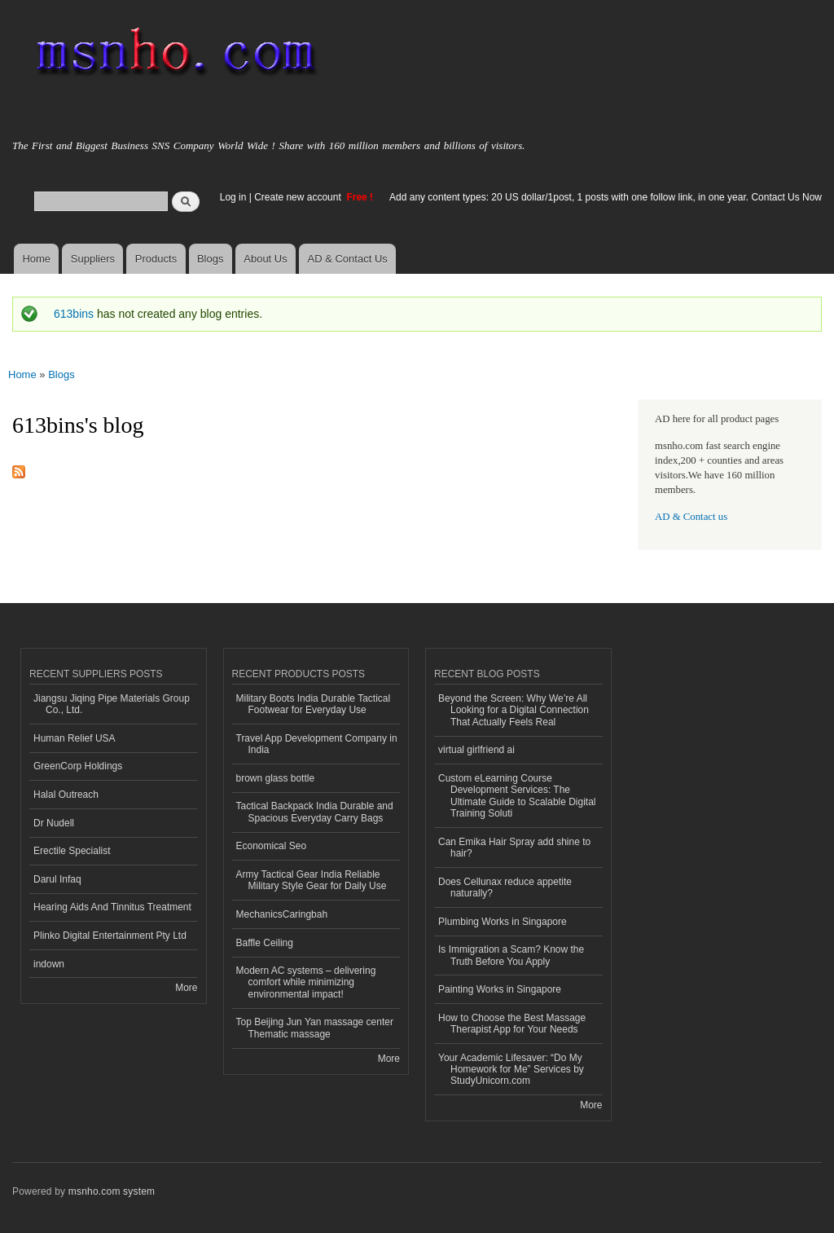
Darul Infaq (57, 879)
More (186, 987)
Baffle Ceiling (264, 943)
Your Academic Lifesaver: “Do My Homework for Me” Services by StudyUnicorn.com (511, 1069)
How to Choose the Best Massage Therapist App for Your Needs (512, 1023)
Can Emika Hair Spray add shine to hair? (514, 847)
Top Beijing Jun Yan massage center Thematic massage (314, 1027)
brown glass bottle (275, 778)
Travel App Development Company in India (316, 744)
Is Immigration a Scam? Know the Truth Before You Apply (511, 955)
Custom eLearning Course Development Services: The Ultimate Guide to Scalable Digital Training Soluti (517, 796)
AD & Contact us (691, 516)
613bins (74, 313)
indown (48, 964)
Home (36, 259)
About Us (265, 259)
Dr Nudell (53, 823)
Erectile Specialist (72, 850)
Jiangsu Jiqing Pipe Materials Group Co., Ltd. (111, 704)
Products (156, 259)
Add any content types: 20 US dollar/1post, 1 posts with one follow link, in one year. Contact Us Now (605, 197)
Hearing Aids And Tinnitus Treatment (112, 907)
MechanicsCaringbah (282, 914)
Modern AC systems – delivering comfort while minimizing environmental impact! (306, 982)
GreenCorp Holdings (77, 766)
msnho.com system (111, 1191)
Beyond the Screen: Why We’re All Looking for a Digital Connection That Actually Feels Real (513, 710)
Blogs (210, 259)
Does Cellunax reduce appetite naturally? (505, 887)
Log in (233, 197)
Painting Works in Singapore (499, 989)
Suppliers (93, 259)
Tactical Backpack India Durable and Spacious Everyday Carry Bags (314, 811)
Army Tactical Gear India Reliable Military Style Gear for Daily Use (311, 880)
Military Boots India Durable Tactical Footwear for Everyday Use (313, 704)
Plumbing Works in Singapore (502, 921)
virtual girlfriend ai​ (476, 749)
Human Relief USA (74, 738)
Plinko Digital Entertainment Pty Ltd (110, 935)
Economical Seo (271, 846)
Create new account (299, 197)
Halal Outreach (66, 794)
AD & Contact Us (348, 259)
